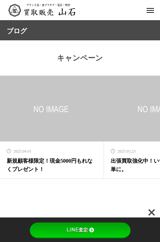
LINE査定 (80, 230)
